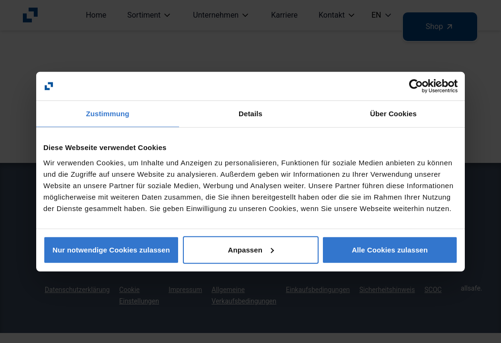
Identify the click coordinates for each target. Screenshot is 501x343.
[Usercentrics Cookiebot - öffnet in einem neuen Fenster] (416, 86)
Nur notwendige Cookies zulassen (111, 249)
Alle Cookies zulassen (390, 249)
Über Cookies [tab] (393, 114)
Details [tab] (250, 114)
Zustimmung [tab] (108, 114)
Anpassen (251, 249)
